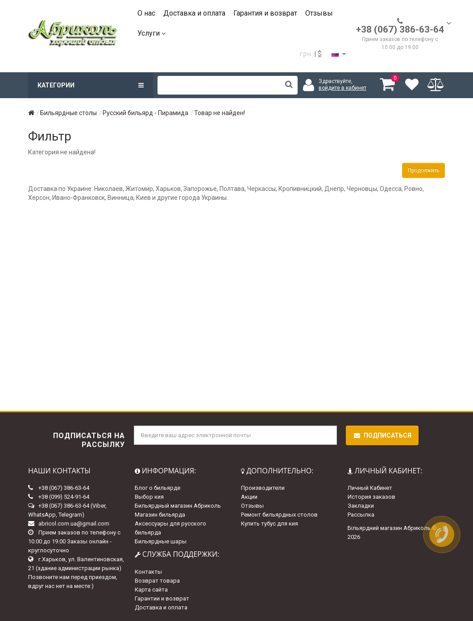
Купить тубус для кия (269, 523)
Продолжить (423, 170)
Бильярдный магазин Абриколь (178, 505)
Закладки (361, 505)
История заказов (371, 496)
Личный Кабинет (370, 487)
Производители (263, 487)
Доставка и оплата (194, 13)
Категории (90, 85)
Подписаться (382, 435)
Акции (249, 496)
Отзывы (319, 13)
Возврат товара (157, 580)
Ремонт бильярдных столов (279, 514)
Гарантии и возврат (162, 598)
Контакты (148, 571)
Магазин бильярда (160, 514)
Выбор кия (149, 496)
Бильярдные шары (161, 541)
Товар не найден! (219, 112)
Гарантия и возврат (265, 13)
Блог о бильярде (157, 487)
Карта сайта (151, 589)
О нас (146, 13)
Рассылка (361, 514)
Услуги (151, 33)
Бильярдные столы (68, 112)
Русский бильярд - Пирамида (145, 112)
